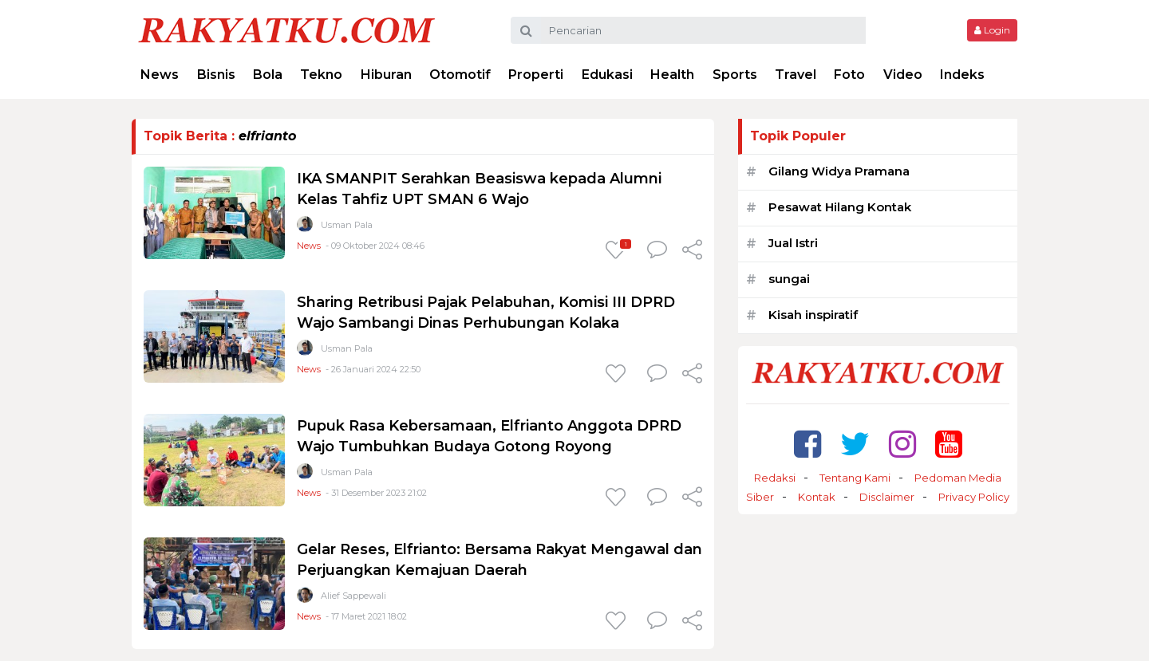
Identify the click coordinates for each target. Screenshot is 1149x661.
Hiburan (386, 74)
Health (672, 74)
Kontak (816, 496)
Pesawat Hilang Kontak (839, 206)
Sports (735, 74)
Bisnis (216, 74)
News (159, 74)
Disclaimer (886, 496)
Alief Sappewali (353, 595)
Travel (795, 74)
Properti (535, 74)
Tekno (321, 74)
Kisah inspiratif (813, 314)
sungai (789, 278)
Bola (267, 74)
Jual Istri (793, 242)
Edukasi (607, 74)
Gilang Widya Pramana (839, 171)
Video (902, 74)
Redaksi (775, 477)
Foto (849, 74)
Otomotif (460, 74)
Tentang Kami (854, 477)
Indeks (962, 74)
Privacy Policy (973, 496)
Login (992, 30)
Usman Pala (347, 224)
